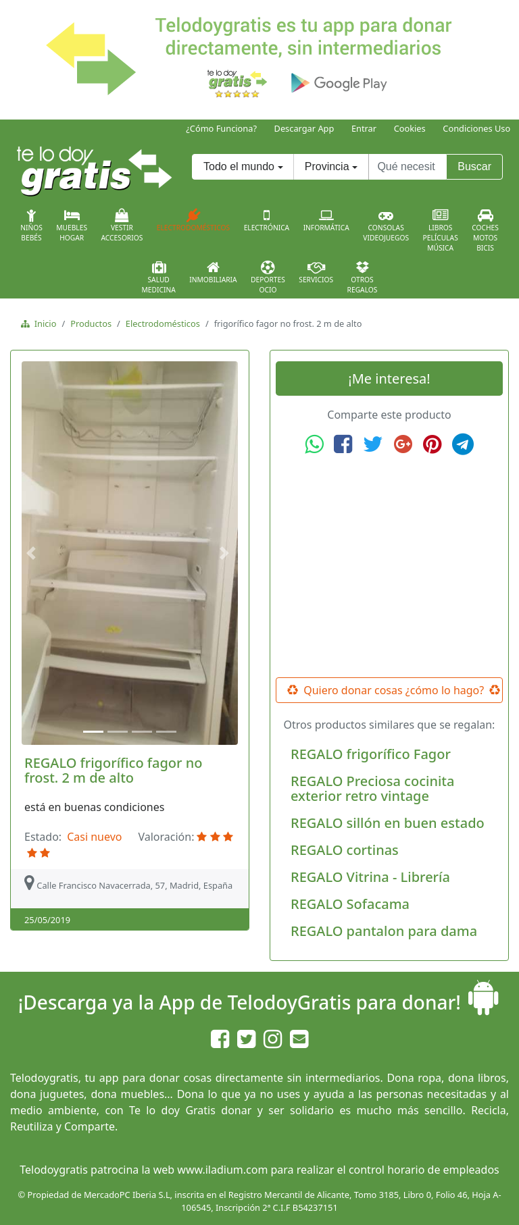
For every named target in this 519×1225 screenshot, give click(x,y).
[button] (33, 553)
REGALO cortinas (345, 850)
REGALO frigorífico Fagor (371, 754)
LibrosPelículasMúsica (440, 231)
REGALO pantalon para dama (384, 931)
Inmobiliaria (213, 272)
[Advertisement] (389, 566)
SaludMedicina (159, 277)
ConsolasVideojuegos (386, 225)
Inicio (43, 323)
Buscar (474, 166)
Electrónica (267, 220)
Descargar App (304, 128)
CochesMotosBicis (485, 231)
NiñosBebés (31, 225)
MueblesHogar (71, 225)
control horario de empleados (424, 1169)
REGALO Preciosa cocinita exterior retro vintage (372, 788)
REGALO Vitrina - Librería (370, 877)
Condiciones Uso (476, 128)
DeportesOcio (268, 277)
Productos (91, 323)
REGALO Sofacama (350, 904)
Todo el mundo (238, 166)
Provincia (327, 166)
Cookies (410, 128)
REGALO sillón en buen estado (388, 823)
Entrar (363, 128)
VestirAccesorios (122, 225)
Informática (326, 220)
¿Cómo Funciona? (221, 128)
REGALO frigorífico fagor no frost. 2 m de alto (113, 770)
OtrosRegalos (362, 277)
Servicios (316, 272)
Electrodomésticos (193, 220)
